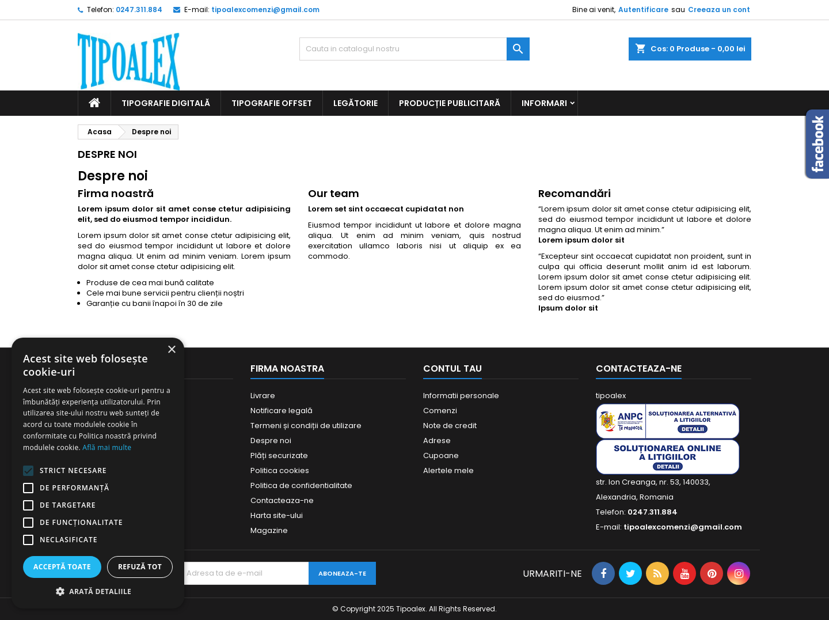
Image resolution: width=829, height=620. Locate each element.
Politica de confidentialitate (301, 485)
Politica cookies (279, 470)
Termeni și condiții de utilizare (306, 425)
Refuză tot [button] (140, 567)
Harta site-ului (276, 515)
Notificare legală (281, 410)
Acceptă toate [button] (62, 567)
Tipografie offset (271, 103)
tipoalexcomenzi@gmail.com (265, 9)
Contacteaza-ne (282, 500)
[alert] (98, 473)
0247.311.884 (139, 9)
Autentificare (643, 9)
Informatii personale (461, 395)
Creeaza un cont (719, 9)
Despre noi (270, 440)
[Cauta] (414, 49)
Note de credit (450, 425)
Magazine (269, 530)
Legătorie (355, 103)
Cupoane (441, 455)
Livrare (262, 395)
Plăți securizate (279, 455)
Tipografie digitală (165, 103)
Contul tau (452, 368)
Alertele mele (448, 470)
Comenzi (440, 410)
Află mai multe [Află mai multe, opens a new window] (106, 447)
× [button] (171, 350)
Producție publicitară (449, 103)
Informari (544, 103)
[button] (98, 591)
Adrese (437, 440)
